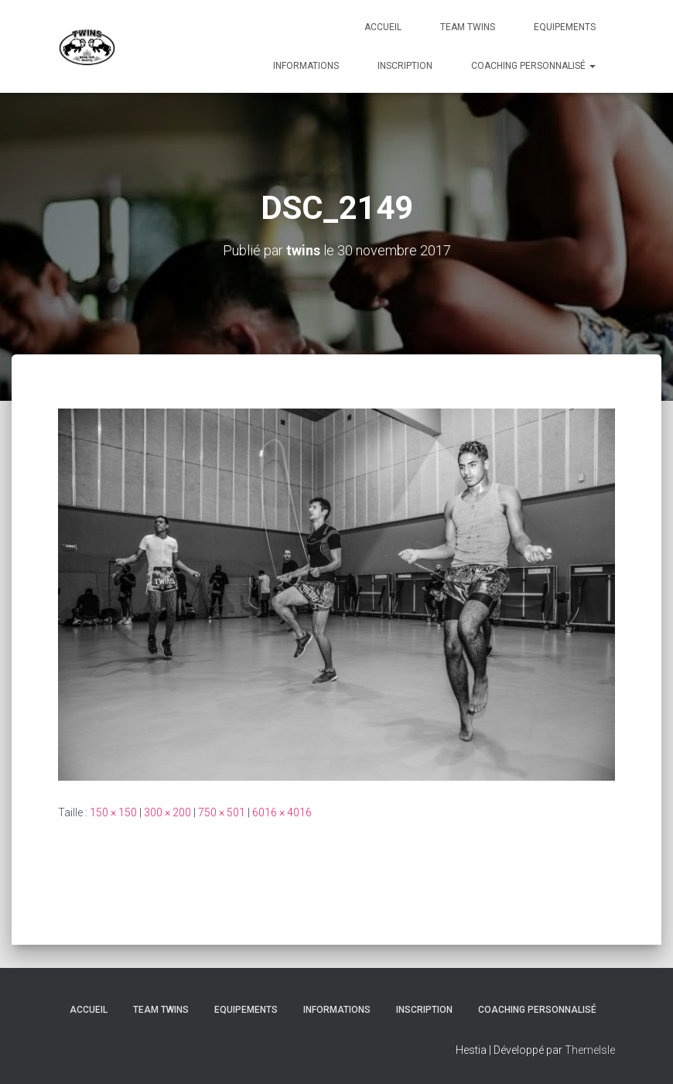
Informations (306, 65)
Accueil (382, 27)
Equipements (565, 27)
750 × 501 (221, 812)
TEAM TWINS (467, 27)
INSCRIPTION (404, 65)
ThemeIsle (590, 1050)
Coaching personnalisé (533, 65)
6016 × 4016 (282, 812)
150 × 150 (113, 812)
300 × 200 (167, 812)
